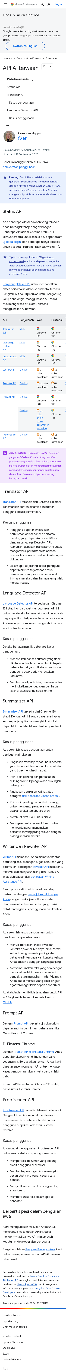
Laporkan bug (10, 1321)
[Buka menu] (5, 4)
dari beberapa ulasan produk (40, 796)
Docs (7, 15)
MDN (22, 329)
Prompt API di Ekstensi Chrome (34, 1052)
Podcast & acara (12, 1359)
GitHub (23, 369)
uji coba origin (12, 242)
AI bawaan (51, 58)
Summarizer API (13, 711)
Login (58, 4)
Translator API (12, 502)
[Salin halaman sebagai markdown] (45, 67)
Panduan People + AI (38, 190)
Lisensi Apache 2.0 (27, 1284)
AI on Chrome (28, 15)
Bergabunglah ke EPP (16, 284)
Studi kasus (9, 1347)
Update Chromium (13, 1342)
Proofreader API (13, 1110)
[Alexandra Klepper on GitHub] (20, 139)
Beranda (7, 58)
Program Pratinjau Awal (40, 1249)
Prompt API (9, 396)
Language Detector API (8, 346)
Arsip (5, 1353)
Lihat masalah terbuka (15, 1326)
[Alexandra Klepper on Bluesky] (25, 139)
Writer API (8, 369)
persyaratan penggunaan (19, 167)
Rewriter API (9, 383)
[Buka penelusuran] (42, 4)
